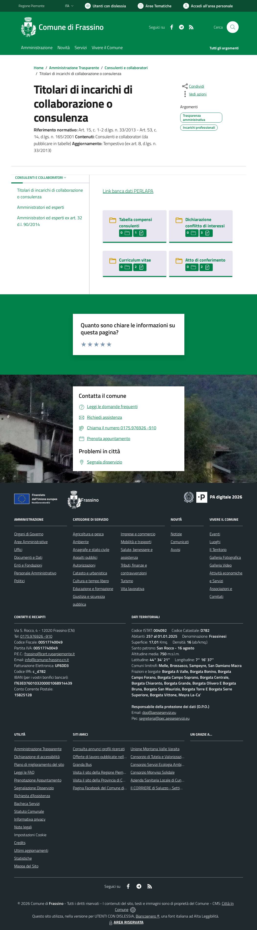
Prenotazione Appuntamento (37, 780)
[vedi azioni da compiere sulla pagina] (194, 94)
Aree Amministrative (31, 542)
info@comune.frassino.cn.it (47, 660)
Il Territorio (218, 549)
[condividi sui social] (192, 86)
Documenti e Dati (28, 557)
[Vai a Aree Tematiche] (154, 6)
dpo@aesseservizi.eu (159, 712)
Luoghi (215, 542)
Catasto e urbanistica (90, 573)
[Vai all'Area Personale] (208, 6)
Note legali (23, 827)
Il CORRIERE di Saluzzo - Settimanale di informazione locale (179, 788)
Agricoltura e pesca (88, 534)
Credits (19, 842)
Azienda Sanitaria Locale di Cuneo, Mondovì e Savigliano (176, 780)
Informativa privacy (29, 819)
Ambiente (81, 542)
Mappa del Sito (26, 866)
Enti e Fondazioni (28, 565)
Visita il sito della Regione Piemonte (102, 772)
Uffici (18, 549)
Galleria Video (221, 565)
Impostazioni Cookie (30, 835)
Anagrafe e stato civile (91, 549)
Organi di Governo (28, 534)
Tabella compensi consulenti (135, 222)
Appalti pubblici (85, 557)
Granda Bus (82, 764)
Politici (19, 581)
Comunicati (180, 542)
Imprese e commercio (138, 534)
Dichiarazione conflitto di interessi (205, 222)
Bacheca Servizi (27, 803)
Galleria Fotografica (225, 557)
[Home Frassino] (64, 27)
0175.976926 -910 (36, 636)
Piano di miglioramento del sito (39, 764)
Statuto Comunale (29, 811)
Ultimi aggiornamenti (31, 850)
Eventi (215, 534)
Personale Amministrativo (35, 573)
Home (39, 68)
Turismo (127, 581)
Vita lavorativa (132, 589)
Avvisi (175, 549)
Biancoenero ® (147, 916)
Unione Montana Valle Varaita (155, 749)
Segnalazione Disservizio (34, 788)
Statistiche (23, 858)
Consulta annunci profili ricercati (99, 749)
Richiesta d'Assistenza (32, 796)
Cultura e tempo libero (91, 581)
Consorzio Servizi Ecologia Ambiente (160, 764)
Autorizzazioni (84, 565)
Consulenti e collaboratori (126, 68)
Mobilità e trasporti (136, 542)
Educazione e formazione (93, 589)
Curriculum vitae (135, 260)
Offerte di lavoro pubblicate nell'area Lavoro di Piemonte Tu (120, 757)
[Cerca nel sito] (232, 27)
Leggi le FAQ (24, 772)
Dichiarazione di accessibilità (37, 757)
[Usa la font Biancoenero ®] (105, 6)
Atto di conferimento (205, 260)
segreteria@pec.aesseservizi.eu (164, 718)
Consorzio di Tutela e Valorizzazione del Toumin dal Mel (175, 757)
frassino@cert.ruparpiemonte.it (49, 654)
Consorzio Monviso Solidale (153, 772)
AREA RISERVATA (126, 922)
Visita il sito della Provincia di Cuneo (102, 780)
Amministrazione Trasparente (74, 68)
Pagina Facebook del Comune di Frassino (105, 788)
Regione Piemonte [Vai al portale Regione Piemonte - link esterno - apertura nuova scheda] (32, 5)
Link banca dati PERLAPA (128, 191)
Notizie (176, 534)
